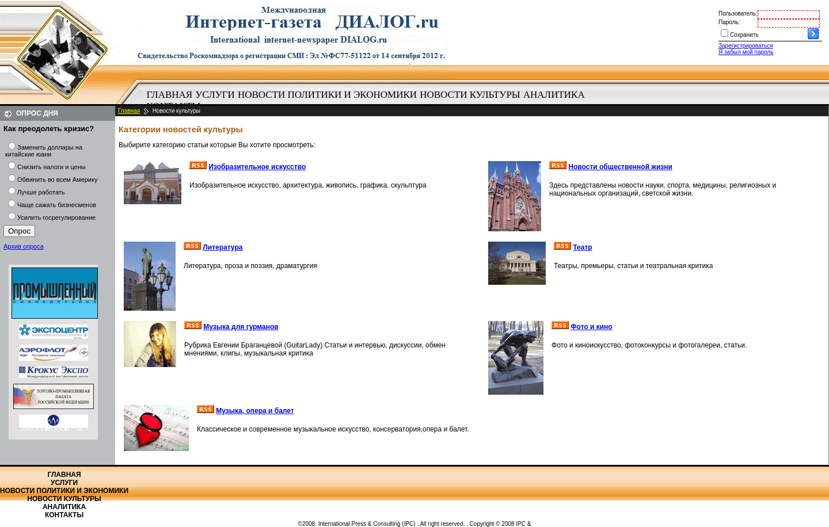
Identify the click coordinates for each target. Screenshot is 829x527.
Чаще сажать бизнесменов (56, 204)
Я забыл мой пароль (745, 52)
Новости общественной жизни (620, 167)
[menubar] (368, 100)
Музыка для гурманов (240, 327)
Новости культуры (470, 94)
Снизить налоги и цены (51, 166)
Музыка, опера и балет (255, 411)
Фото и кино (591, 327)
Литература (222, 247)
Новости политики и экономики (327, 94)
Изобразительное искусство (257, 167)
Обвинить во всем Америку (57, 179)
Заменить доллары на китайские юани (43, 151)
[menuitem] (169, 95)
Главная (170, 94)
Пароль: (729, 22)
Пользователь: (738, 13)
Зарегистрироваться (745, 46)
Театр (582, 247)
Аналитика (554, 94)
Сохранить (744, 35)
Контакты (64, 515)
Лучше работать (41, 192)
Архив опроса (23, 246)
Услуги (215, 94)
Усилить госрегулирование (56, 217)
